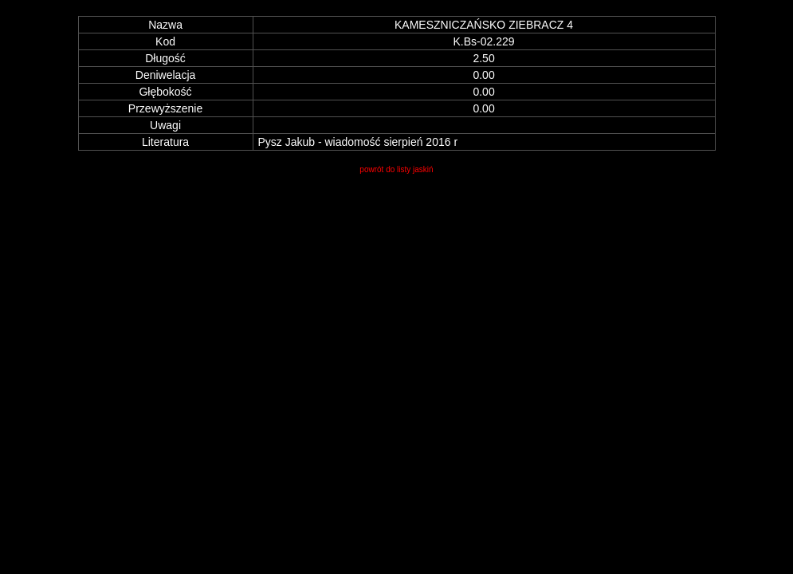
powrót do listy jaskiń (396, 169)
